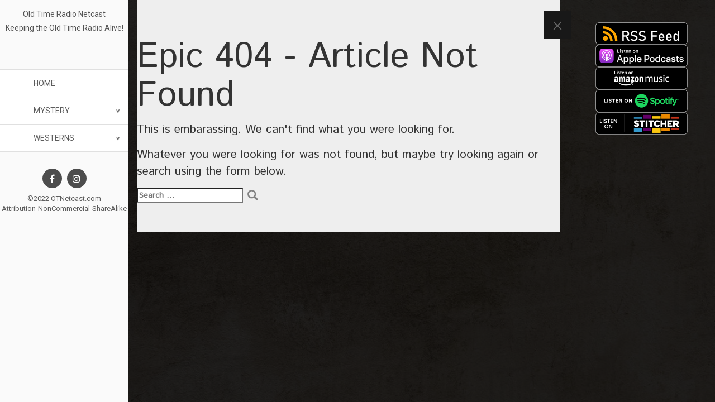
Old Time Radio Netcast (64, 13)
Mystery (52, 110)
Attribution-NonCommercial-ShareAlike (64, 208)
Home (44, 83)
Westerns (54, 137)
